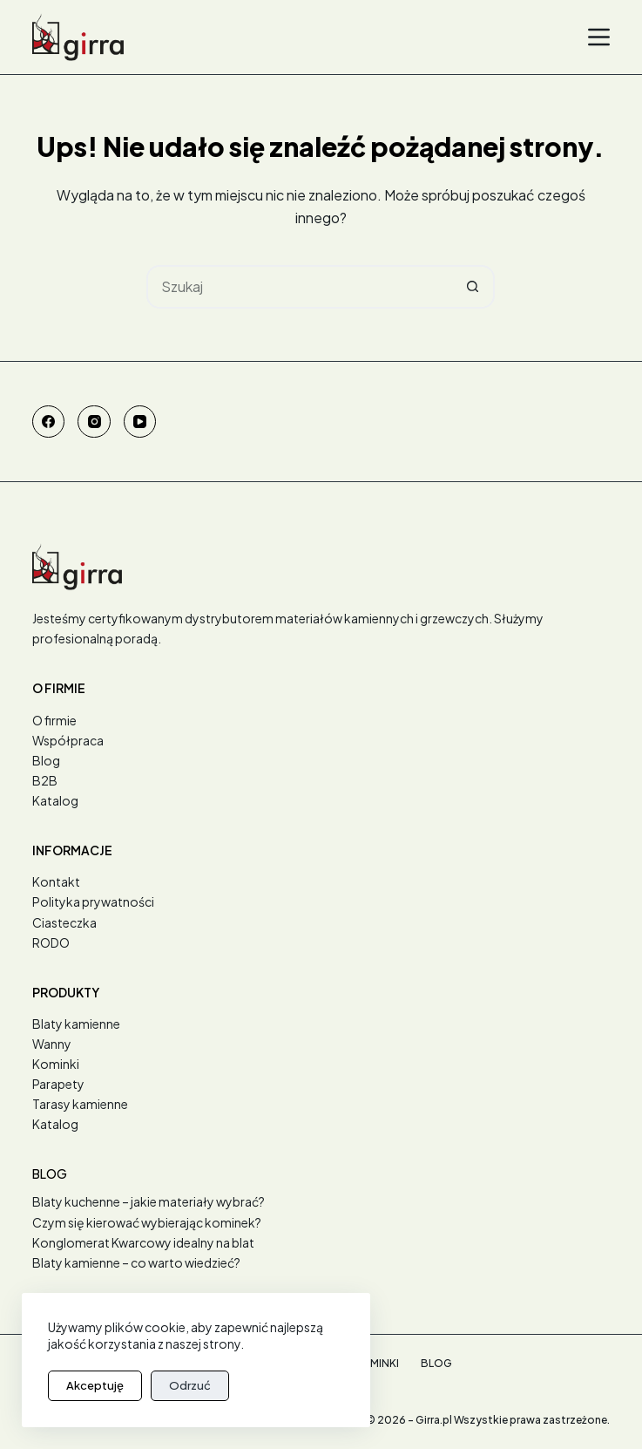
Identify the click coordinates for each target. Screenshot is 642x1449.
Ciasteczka (64, 922)
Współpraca (68, 740)
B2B (44, 780)
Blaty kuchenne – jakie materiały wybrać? (148, 1201)
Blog (46, 760)
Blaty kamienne (76, 1023)
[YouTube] (140, 422)
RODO (51, 942)
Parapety (58, 1084)
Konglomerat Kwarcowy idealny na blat (143, 1242)
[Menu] (599, 37)
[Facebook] (48, 422)
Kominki (55, 1063)
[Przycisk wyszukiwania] (473, 287)
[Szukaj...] (298, 287)
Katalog (55, 800)
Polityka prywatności (93, 901)
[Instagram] (94, 422)
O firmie (54, 720)
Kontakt (56, 881)
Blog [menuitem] (436, 1363)
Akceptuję (95, 1385)
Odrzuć (190, 1385)
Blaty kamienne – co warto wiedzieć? (136, 1262)
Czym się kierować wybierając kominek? (146, 1222)
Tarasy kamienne (80, 1104)
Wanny (51, 1043)
